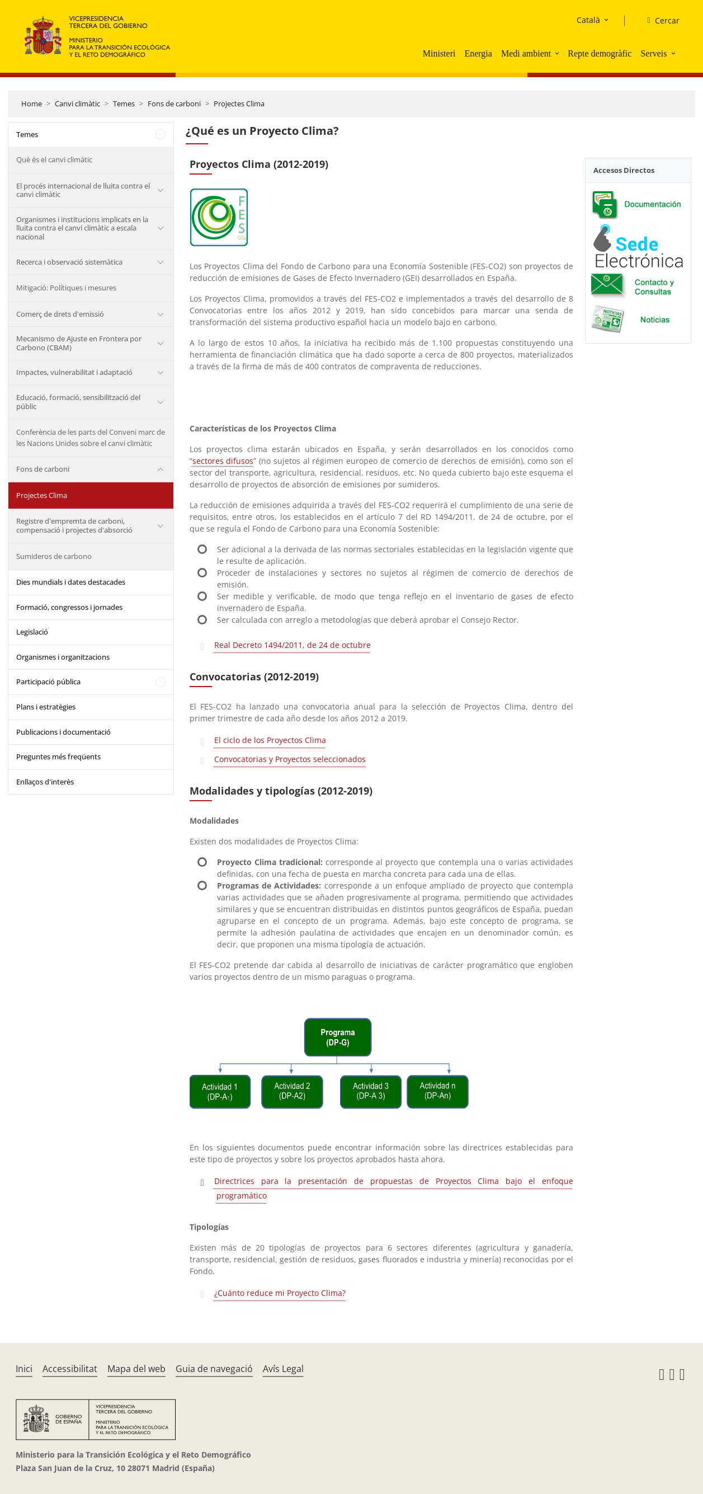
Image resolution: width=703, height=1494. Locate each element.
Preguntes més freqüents (58, 756)
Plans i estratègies (46, 707)
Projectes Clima (239, 103)
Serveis (653, 53)
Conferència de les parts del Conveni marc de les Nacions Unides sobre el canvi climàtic (90, 437)
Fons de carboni (174, 103)
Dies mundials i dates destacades (70, 582)
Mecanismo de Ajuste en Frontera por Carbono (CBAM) (78, 343)
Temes (124, 103)
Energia (478, 53)
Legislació (32, 632)
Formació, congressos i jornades (69, 607)
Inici (24, 1369)
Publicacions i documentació (63, 732)
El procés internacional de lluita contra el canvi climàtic (83, 190)
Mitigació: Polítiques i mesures (66, 288)
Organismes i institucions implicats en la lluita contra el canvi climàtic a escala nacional (82, 228)
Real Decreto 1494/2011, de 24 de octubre (292, 645)
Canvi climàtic (77, 103)
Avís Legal (283, 1369)
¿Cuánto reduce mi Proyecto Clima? (280, 1293)
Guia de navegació (214, 1369)
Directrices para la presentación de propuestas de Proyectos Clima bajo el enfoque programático (393, 1188)
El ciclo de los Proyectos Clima (270, 740)
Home (31, 103)
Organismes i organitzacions (63, 657)
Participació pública (48, 681)
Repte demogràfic (599, 53)
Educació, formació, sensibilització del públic (78, 401)
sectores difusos (223, 460)
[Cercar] (658, 20)
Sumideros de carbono (54, 556)
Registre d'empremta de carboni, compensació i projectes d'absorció (74, 525)
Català (588, 20)
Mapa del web (136, 1369)
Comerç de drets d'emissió (60, 314)
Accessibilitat (70, 1369)
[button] (558, 53)
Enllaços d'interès (45, 782)
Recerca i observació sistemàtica (69, 262)
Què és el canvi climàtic (54, 159)
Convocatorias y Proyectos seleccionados (290, 759)
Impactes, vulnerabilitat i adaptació (74, 372)
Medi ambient (526, 53)
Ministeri (439, 53)
